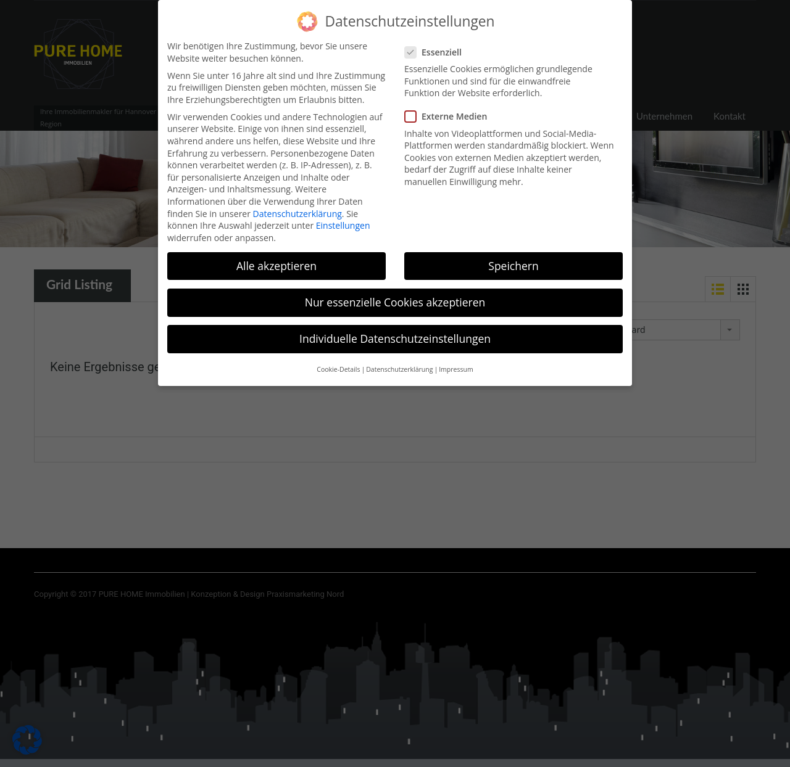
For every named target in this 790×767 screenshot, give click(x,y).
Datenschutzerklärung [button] (399, 360)
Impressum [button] (456, 360)
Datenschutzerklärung (297, 204)
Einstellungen (343, 216)
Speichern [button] (513, 255)
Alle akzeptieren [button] (276, 255)
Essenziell (437, 42)
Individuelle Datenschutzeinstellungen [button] (395, 329)
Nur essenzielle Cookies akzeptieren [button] (395, 292)
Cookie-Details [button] (338, 360)
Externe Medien (449, 107)
